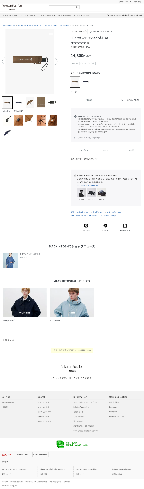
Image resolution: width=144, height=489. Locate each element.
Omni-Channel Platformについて (85, 431)
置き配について (98, 212)
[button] (3, 61)
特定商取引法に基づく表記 (83, 426)
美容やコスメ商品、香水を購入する (52, 469)
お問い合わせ (78, 417)
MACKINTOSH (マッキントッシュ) (29, 25)
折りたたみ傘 (64, 25)
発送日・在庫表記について (80, 212)
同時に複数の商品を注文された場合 (83, 215)
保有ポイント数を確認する (121, 469)
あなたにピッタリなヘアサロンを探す (15, 469)
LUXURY (5, 407)
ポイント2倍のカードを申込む (86, 469)
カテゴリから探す (44, 412)
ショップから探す (44, 407)
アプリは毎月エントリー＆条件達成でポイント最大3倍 (123, 15)
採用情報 (67, 482)
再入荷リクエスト (133, 100)
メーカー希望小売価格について (110, 215)
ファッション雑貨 (50, 25)
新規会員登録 (114, 402)
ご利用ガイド (78, 412)
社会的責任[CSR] (55, 482)
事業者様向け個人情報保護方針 (36, 482)
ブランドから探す (44, 402)
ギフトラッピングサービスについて (90, 185)
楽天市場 (137, 2)
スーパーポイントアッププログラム (86, 402)
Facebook (113, 407)
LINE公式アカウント (117, 417)
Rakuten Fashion (23, 7)
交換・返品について (114, 212)
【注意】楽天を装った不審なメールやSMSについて (72, 350)
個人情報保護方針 (16, 482)
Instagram (113, 412)
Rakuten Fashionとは (81, 407)
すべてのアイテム (44, 421)
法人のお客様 (78, 421)
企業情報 (5, 482)
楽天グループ (124, 2)
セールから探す (43, 417)
